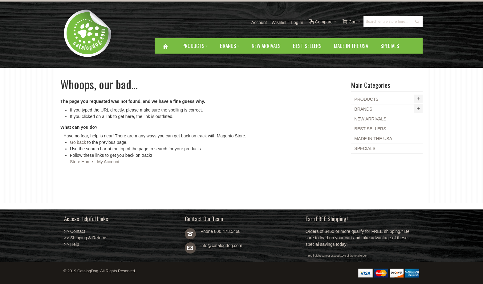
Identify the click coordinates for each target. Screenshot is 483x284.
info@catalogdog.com (221, 245)
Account (259, 22)
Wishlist (279, 22)
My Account (108, 161)
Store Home (81, 161)
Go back (78, 142)
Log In (297, 22)
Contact (77, 231)
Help (74, 244)
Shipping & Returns (89, 237)
